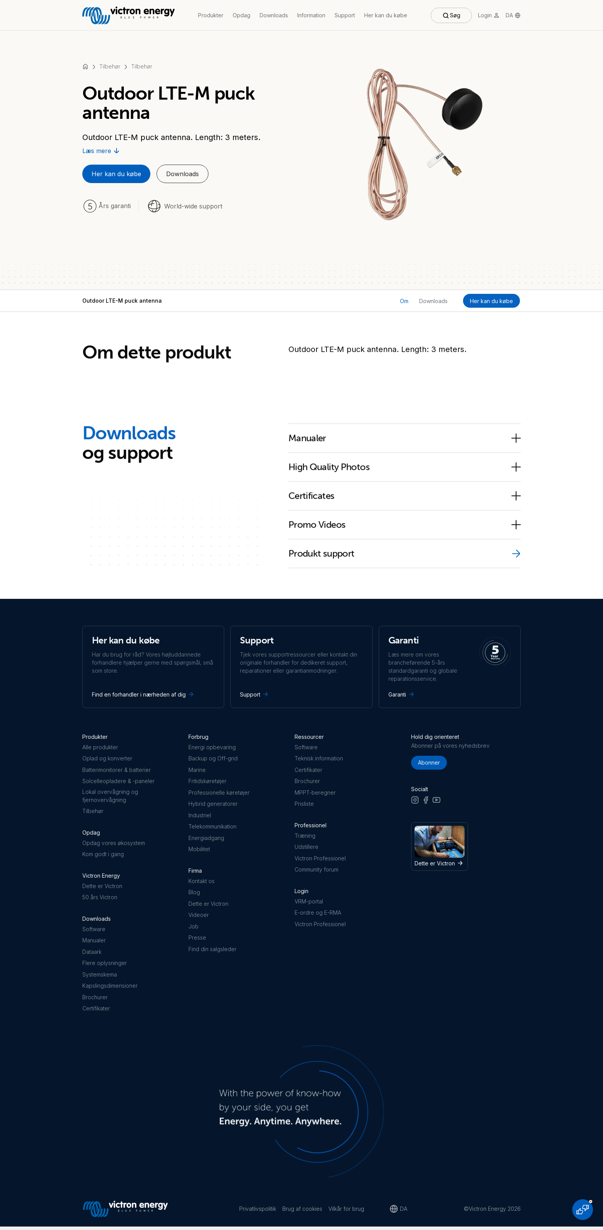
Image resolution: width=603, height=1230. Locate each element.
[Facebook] (426, 803)
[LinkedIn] (447, 803)
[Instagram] (415, 803)
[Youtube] (436, 803)
